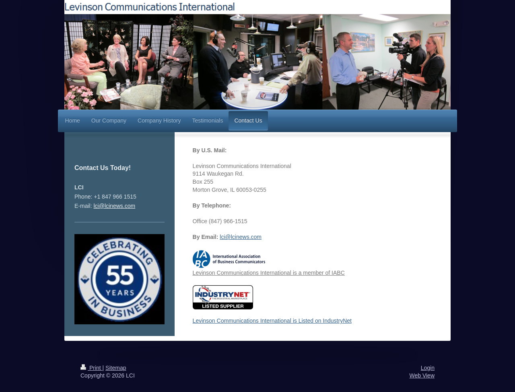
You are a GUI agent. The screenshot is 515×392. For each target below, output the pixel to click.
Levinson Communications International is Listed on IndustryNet (272, 304)
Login (428, 368)
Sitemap (115, 368)
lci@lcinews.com (241, 237)
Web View (422, 375)
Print (91, 368)
